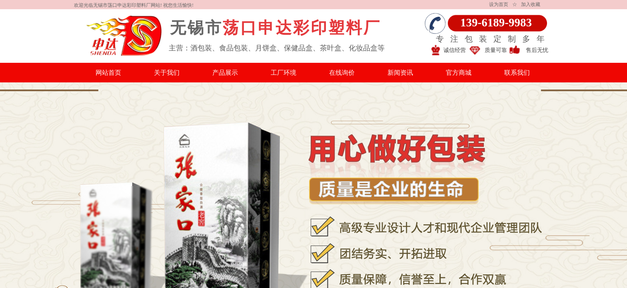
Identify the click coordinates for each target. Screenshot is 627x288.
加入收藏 (530, 4)
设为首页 (498, 4)
